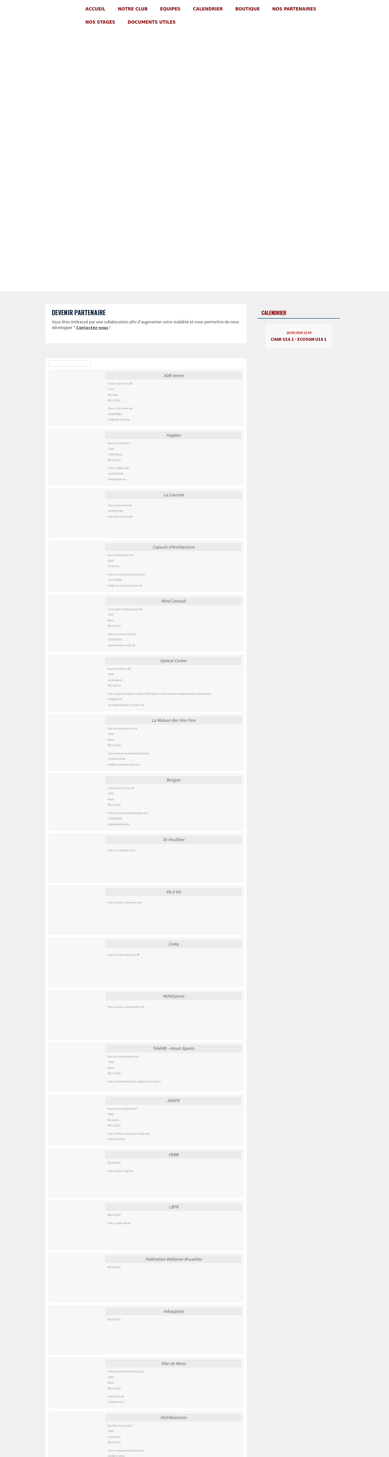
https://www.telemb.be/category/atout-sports (134, 1081)
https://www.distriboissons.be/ (126, 1450)
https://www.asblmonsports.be (126, 1007)
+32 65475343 (115, 639)
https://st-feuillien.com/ (121, 850)
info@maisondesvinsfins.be (123, 764)
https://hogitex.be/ (119, 468)
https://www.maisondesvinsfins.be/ (128, 753)
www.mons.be (116, 1396)
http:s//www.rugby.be (120, 1171)
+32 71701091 (115, 580)
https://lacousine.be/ (120, 505)
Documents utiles (152, 22)
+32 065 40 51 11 (116, 1402)
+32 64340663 (115, 414)
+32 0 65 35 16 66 (116, 759)
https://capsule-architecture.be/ (126, 574)
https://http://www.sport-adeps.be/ (129, 1133)
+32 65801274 (115, 699)
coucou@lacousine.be (120, 516)
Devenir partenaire (79, 312)
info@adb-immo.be (119, 419)
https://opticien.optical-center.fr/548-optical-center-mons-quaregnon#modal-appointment (159, 693)
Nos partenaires (294, 8)
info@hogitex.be (117, 479)
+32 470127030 (115, 473)
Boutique (247, 8)
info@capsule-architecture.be (125, 585)
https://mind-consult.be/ (122, 634)
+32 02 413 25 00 (116, 1139)
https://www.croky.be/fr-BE (124, 954)
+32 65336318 (115, 818)
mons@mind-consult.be (121, 645)
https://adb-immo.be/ (120, 408)
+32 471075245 (115, 511)
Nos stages (100, 22)
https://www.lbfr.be (119, 1223)
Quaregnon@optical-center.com (126, 705)
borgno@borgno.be (118, 824)
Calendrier (208, 8)
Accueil (95, 8)
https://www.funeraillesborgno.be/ (128, 813)
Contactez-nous (92, 327)
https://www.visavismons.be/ (125, 902)
